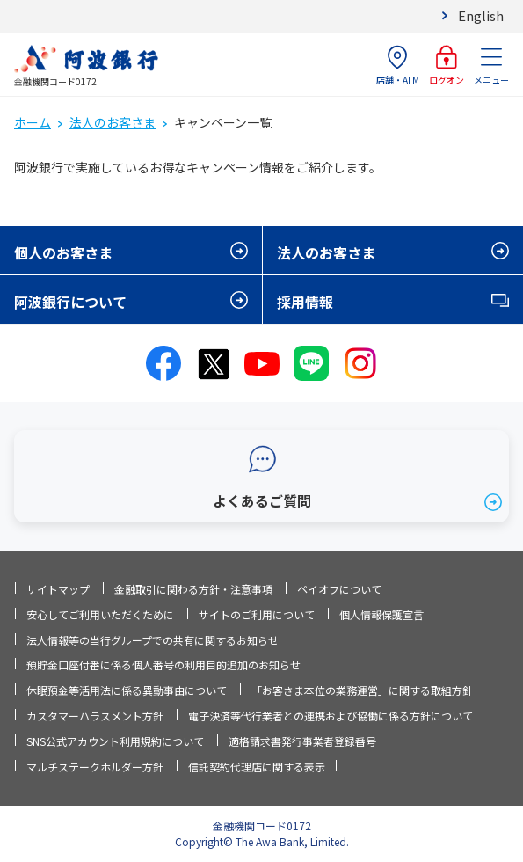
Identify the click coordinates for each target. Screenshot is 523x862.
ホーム (32, 122)
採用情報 (305, 301)
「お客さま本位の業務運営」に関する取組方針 (362, 690)
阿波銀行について (70, 301)
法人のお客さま (112, 122)
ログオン (446, 65)
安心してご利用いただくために (100, 614)
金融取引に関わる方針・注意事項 (193, 588)
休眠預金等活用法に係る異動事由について (126, 690)
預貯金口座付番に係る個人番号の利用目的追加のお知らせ (163, 664)
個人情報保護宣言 (381, 614)
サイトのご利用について (257, 614)
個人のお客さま (63, 252)
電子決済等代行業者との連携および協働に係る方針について (330, 715)
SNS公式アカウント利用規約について (115, 741)
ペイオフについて (339, 588)
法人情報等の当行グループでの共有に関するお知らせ (152, 639)
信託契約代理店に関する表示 (256, 766)
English (481, 15)
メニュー (491, 65)
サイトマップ (58, 588)
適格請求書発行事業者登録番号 (302, 741)
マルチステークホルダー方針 (94, 766)
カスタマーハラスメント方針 (94, 715)
